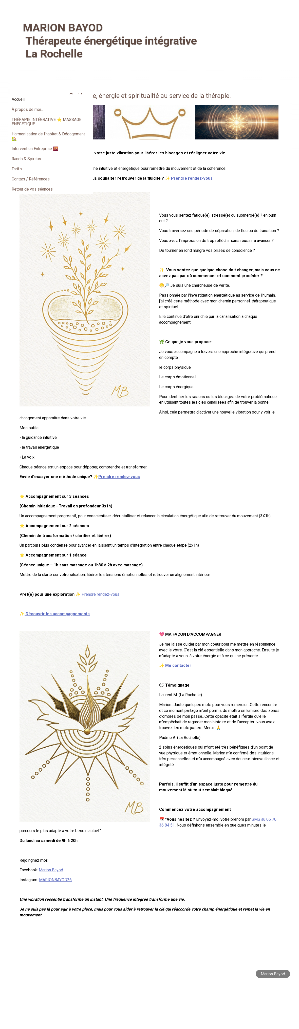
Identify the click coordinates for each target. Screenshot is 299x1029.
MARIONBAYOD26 (137, 925)
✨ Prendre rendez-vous (180, 634)
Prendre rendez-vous (232, 178)
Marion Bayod (133, 916)
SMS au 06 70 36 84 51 (215, 871)
